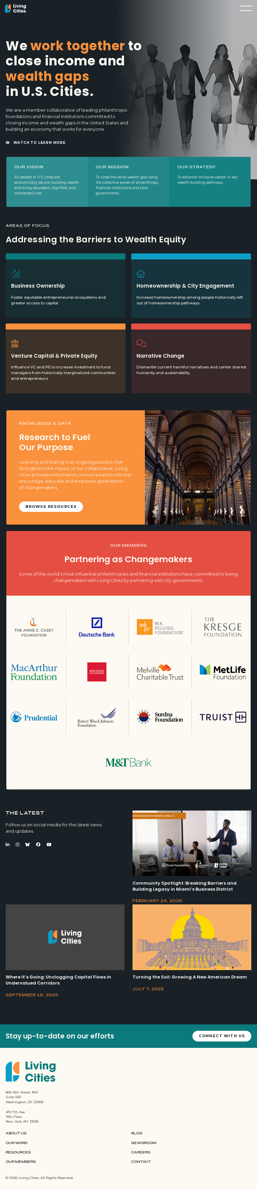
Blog (136, 1133)
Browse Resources (51, 506)
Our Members (21, 1162)
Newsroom (143, 1143)
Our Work (17, 1143)
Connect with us (222, 1035)
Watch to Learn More (36, 142)
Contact (141, 1162)
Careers (140, 1152)
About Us (16, 1133)
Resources (18, 1152)
